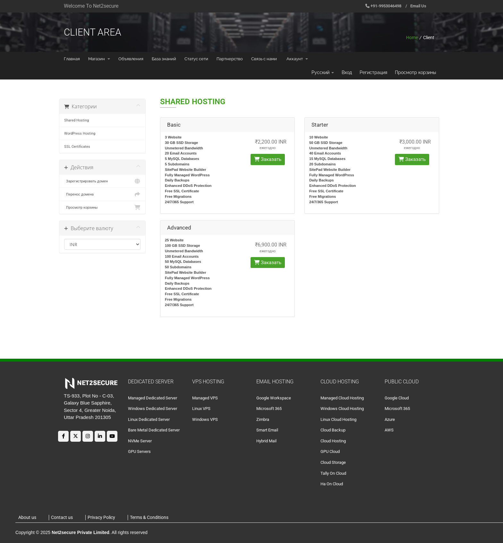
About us (27, 517)
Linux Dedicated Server (149, 419)
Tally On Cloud (333, 473)
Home (412, 37)
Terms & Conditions (149, 517)
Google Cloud (397, 398)
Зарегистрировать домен (102, 181)
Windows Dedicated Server (152, 408)
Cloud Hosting (333, 441)
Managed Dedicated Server (152, 398)
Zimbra (262, 419)
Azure (390, 419)
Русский (322, 72)
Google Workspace (273, 398)
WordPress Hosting (79, 133)
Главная (72, 58)
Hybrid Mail (266, 441)
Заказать (267, 159)
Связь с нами (264, 58)
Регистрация (373, 72)
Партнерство (230, 58)
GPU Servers (139, 451)
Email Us (418, 6)
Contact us (62, 517)
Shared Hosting (76, 120)
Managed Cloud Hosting (342, 398)
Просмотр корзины (415, 72)
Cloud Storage (333, 462)
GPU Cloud (330, 451)
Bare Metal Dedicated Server (154, 430)
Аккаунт (297, 58)
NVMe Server (140, 441)
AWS (389, 430)
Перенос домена (102, 194)
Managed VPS (205, 398)
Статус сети (196, 58)
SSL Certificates (77, 146)
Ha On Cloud (331, 483)
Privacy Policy (101, 517)
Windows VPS (205, 419)
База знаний (164, 58)
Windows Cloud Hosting (342, 408)
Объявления (130, 58)
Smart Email (267, 430)
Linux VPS (201, 408)
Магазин (99, 58)
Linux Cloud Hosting (338, 419)
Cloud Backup (332, 430)
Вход (347, 72)
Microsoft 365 (269, 408)
